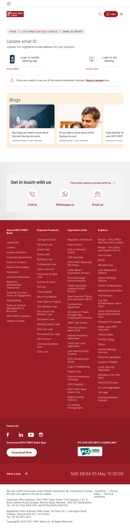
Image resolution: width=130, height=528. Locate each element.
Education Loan (45, 319)
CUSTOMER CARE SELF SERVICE (39, 31)
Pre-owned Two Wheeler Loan (46, 313)
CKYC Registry (76, 384)
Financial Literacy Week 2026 (77, 329)
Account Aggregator (109, 387)
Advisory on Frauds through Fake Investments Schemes (80, 314)
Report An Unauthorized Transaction (14, 284)
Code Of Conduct (16, 262)
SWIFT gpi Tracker (78, 322)
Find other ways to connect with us (91, 182)
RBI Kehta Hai (105, 265)
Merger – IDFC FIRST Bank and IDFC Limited (110, 241)
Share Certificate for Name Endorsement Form (109, 314)
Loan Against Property (49, 301)
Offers (101, 344)
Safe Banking (14, 300)
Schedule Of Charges (110, 321)
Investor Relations (16, 252)
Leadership (13, 242)
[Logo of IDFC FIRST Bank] (15, 13)
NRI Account (44, 338)
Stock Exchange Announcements (76, 279)
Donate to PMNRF (108, 362)
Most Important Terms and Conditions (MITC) (80, 298)
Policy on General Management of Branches (16, 308)
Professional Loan (47, 264)
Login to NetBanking (79, 366)
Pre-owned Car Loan (48, 334)
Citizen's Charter (16, 320)
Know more (92, 68)
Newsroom (12, 272)
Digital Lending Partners (76, 398)
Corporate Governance (19, 257)
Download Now (22, 452)
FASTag (41, 286)
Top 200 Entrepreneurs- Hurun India (110, 303)
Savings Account (46, 239)
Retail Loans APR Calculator (107, 328)
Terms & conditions (103, 495)
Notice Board (75, 244)
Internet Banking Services (107, 351)
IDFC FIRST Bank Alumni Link (77, 390)
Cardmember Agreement (75, 305)
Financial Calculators (109, 357)
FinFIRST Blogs (106, 339)
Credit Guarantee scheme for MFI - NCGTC (77, 288)
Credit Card (43, 249)
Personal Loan (45, 244)
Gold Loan (42, 351)
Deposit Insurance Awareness (77, 337)
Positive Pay (74, 371)
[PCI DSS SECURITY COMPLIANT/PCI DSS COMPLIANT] (90, 451)
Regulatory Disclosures (80, 239)
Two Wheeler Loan (47, 306)
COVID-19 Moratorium (110, 285)
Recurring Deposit (47, 296)
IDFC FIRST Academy (18, 316)
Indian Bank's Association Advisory (79, 271)
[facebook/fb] (8, 435)
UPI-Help (103, 392)
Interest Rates (105, 334)
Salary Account (45, 269)
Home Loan (43, 254)
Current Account (46, 281)
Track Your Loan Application (76, 344)
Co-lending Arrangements (75, 406)
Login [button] (111, 14)
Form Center (105, 255)
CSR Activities (75, 257)
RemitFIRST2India (108, 382)
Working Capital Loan (48, 324)
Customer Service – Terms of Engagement (19, 294)
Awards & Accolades (18, 267)
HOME (12, 31)
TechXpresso (105, 295)
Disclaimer (100, 490)
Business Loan (45, 259)
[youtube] (31, 435)
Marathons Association (110, 290)
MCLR (101, 260)
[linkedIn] (21, 435)
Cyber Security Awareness (106, 368)
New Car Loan (45, 329)
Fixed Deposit (44, 291)
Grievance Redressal (18, 276)
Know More (13, 68)
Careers (11, 247)
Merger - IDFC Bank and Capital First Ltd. (109, 249)
